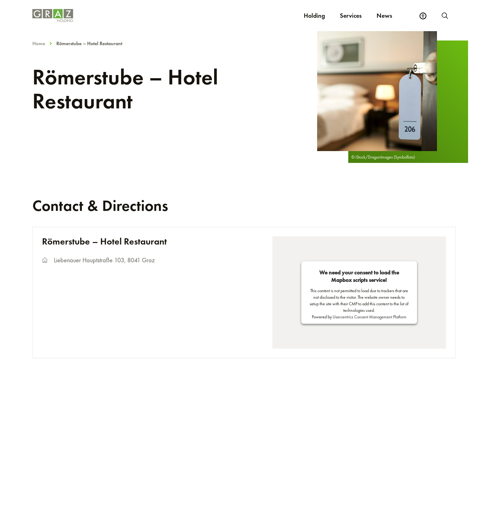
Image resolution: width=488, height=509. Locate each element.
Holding (314, 16)
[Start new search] (444, 15)
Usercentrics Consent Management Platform (369, 317)
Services (351, 16)
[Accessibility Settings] (423, 16)
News (384, 16)
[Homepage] (139, 15)
